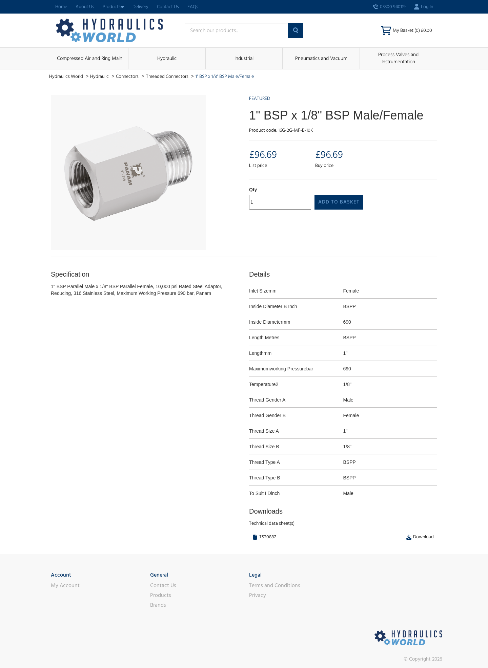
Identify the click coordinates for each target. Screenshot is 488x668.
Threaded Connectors (167, 76)
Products (113, 6)
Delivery (140, 6)
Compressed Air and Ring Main (89, 58)
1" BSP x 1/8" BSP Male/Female (225, 76)
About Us (85, 6)
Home (61, 6)
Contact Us (168, 6)
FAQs (192, 6)
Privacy (257, 595)
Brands (158, 605)
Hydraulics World (66, 76)
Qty (253, 189)
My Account (65, 585)
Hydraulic (167, 58)
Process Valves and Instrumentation (398, 58)
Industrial (244, 58)
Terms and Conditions (274, 585)
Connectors (128, 76)
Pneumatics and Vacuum (321, 58)
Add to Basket (339, 201)
